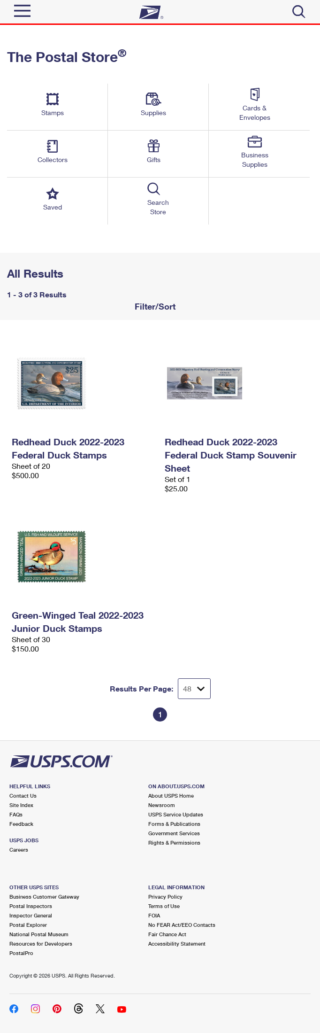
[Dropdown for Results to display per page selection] (194, 688)
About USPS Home (171, 795)
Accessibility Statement (177, 943)
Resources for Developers (40, 943)
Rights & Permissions (174, 842)
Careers (18, 850)
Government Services (174, 833)
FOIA (154, 915)
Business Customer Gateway (44, 896)
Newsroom (161, 805)
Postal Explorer (28, 925)
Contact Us (23, 795)
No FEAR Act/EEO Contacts (181, 925)
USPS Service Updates (175, 814)
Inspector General (30, 915)
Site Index (21, 805)
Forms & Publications (174, 824)
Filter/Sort (153, 306)
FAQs (16, 814)
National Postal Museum (39, 934)
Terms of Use (164, 906)
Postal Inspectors (30, 906)
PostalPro (21, 953)
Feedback (21, 824)
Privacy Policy (165, 896)
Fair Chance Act (167, 934)
